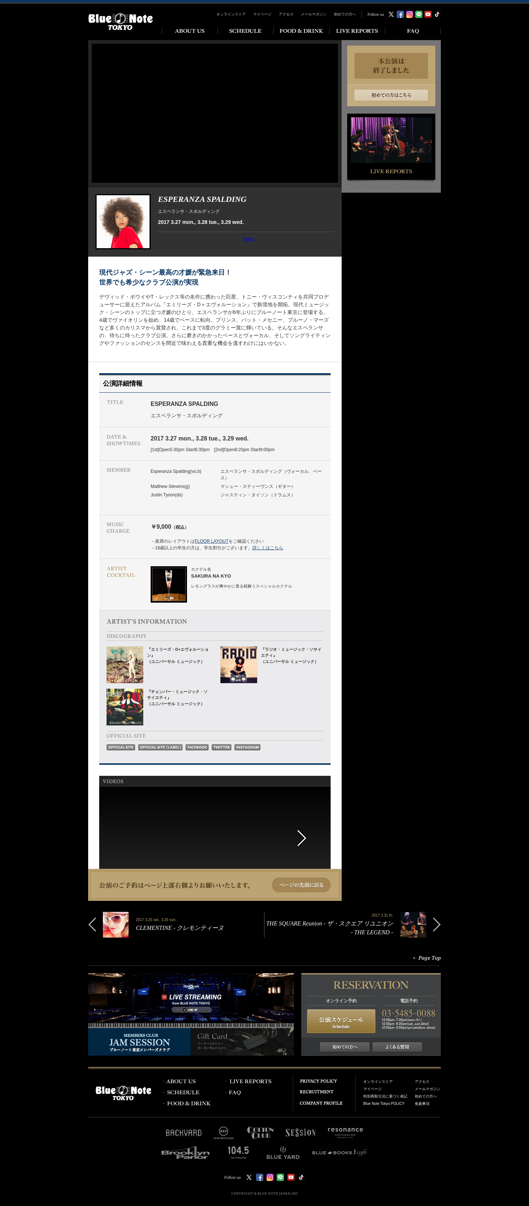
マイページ (262, 14)
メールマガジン (314, 14)
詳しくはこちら (267, 547)
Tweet (248, 239)
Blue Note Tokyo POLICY (383, 1104)
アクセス (286, 14)
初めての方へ (345, 14)
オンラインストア (231, 14)
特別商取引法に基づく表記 (385, 1096)
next (309, 838)
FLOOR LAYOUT (211, 541)
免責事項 (422, 1104)
